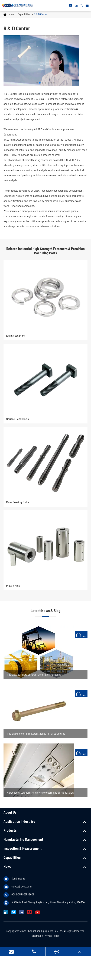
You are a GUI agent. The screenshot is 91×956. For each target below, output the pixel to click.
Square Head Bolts (17, 419)
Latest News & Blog (45, 610)
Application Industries (19, 821)
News (7, 866)
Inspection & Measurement (23, 848)
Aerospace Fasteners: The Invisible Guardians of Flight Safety (40, 792)
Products (10, 830)
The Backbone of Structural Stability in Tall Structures (36, 733)
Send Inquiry (18, 878)
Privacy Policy (51, 935)
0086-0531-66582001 (22, 894)
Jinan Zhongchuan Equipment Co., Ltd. (41, 930)
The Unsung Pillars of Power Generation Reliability (34, 674)
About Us (10, 812)
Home (11, 14)
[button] (37, 83)
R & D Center (41, 14)
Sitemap (36, 935)
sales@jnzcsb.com (21, 886)
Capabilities (24, 14)
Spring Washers (15, 336)
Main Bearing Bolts (17, 502)
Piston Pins (13, 585)
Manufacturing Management (23, 839)
